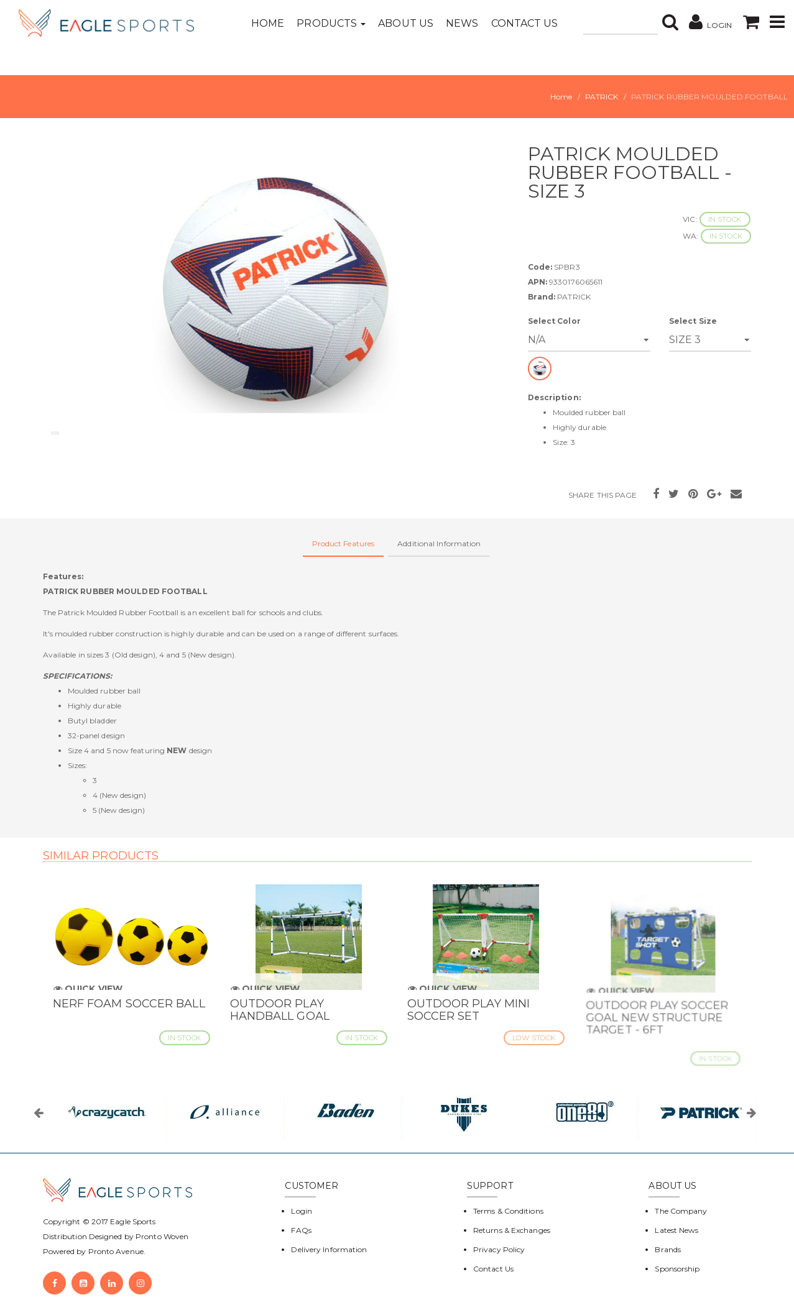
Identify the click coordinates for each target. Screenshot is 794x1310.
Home (267, 23)
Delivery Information (329, 1249)
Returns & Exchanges (511, 1230)
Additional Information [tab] (439, 543)
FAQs (301, 1230)
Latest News (676, 1230)
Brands (668, 1249)
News (462, 23)
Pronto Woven (162, 1236)
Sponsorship (677, 1268)
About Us (405, 23)
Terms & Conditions (508, 1211)
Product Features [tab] (343, 543)
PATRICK (602, 96)
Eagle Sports (131, 1221)
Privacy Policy (499, 1249)
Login (301, 1211)
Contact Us (524, 23)
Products (331, 23)
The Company (681, 1211)
